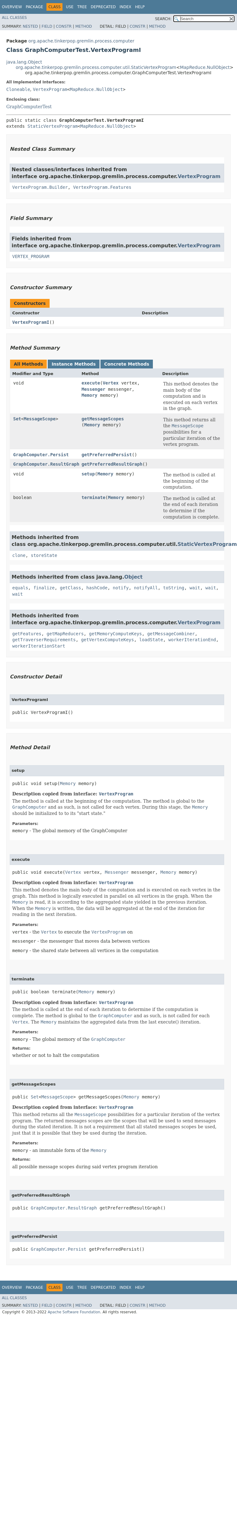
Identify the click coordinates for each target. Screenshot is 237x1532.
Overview (12, 7)
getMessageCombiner (171, 633)
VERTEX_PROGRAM (30, 256)
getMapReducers (65, 633)
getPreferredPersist (107, 454)
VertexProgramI (30, 322)
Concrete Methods (126, 364)
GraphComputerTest (29, 106)
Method (83, 26)
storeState (44, 555)
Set (17, 418)
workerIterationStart (38, 645)
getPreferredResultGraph (112, 464)
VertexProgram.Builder (40, 187)
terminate (93, 497)
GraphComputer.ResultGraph (46, 464)
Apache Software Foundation (74, 1312)
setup (88, 473)
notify (121, 587)
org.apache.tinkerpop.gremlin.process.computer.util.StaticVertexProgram (96, 67)
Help (140, 7)
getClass (70, 587)
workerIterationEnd (192, 639)
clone (18, 555)
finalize (43, 587)
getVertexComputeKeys (107, 639)
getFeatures (26, 633)
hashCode (96, 587)
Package (34, 7)
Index (126, 7)
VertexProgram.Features (102, 187)
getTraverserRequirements (44, 639)
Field (46, 26)
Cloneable (18, 89)
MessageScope (40, 418)
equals (20, 587)
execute (91, 382)
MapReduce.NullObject (205, 67)
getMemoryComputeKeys (115, 633)
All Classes (14, 17)
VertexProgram (50, 89)
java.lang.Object (24, 62)
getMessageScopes (103, 418)
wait (195, 587)
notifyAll (146, 587)
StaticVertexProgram (52, 126)
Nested (30, 26)
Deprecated (103, 7)
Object (133, 577)
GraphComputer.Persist (41, 454)
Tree (82, 7)
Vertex (111, 382)
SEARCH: (163, 19)
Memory (90, 395)
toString (173, 587)
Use (69, 7)
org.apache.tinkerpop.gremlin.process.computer (81, 40)
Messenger (93, 389)
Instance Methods (73, 364)
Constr (64, 26)
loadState (151, 639)
